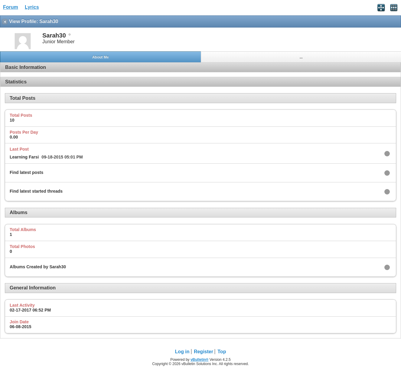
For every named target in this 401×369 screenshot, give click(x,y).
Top (221, 351)
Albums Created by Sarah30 (38, 266)
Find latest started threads (36, 191)
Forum (10, 7)
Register (203, 351)
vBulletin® (200, 360)
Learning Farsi (24, 157)
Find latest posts (26, 172)
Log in (182, 351)
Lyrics (32, 7)
